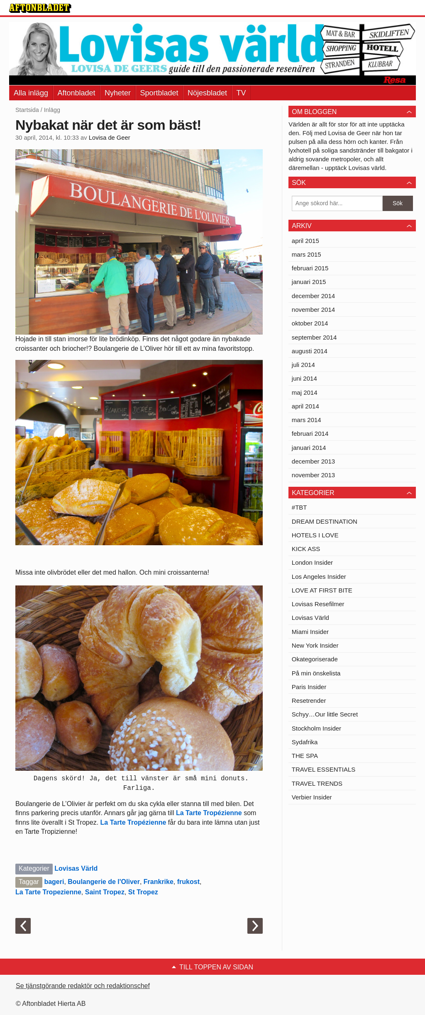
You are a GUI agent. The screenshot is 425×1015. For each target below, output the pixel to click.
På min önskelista (316, 673)
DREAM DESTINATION (324, 521)
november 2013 (313, 474)
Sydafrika (305, 741)
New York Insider (315, 645)
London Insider (312, 562)
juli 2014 (303, 364)
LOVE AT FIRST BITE (322, 590)
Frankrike (158, 881)
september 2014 (314, 337)
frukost (188, 881)
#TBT (299, 507)
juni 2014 (304, 378)
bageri (54, 881)
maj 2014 (305, 392)
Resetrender (309, 700)
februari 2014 (310, 433)
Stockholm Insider (316, 728)
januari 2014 (309, 447)
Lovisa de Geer (109, 137)
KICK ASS (306, 548)
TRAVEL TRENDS (317, 783)
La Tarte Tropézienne (209, 812)
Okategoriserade (315, 659)
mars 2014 (306, 419)
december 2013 (313, 461)
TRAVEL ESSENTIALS (323, 769)
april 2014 (305, 406)
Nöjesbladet (207, 93)
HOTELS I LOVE (315, 535)
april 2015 (305, 240)
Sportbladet (159, 93)
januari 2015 (309, 281)
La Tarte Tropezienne (48, 892)
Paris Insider (309, 686)
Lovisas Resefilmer (318, 603)
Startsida (27, 110)
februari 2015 (310, 268)
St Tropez (143, 892)
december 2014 (313, 295)
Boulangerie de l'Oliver (104, 881)
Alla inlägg (31, 93)
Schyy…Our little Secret (325, 714)
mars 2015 (306, 254)
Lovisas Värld (76, 868)
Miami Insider (310, 631)
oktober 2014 (310, 323)
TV (241, 93)
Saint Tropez (105, 892)
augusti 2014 (309, 351)
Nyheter (118, 93)
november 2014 (313, 309)
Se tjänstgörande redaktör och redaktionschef (83, 985)
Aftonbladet (76, 93)
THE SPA (305, 755)
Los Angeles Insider (319, 576)
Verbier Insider (312, 797)
